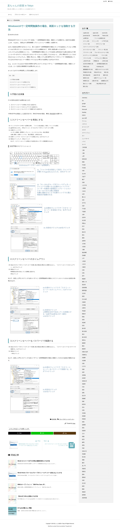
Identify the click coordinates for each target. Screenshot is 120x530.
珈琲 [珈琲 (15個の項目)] (105, 75)
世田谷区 (84, 159)
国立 (83, 235)
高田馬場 (84, 497)
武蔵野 (84, 357)
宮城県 (84, 255)
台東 (83, 214)
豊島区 (84, 477)
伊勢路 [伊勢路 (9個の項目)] (96, 61)
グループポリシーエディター (66, 419)
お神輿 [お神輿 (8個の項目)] (85, 38)
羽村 (83, 448)
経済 (83, 439)
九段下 (84, 176)
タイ (83, 135)
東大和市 (84, 337)
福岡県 (84, 424)
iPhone (84, 106)
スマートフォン (86, 132)
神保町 (84, 416)
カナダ (84, 129)
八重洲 (84, 188)
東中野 (84, 328)
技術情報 (17, 20)
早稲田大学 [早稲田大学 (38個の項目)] (87, 72)
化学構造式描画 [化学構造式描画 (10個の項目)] (102, 63)
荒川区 (84, 457)
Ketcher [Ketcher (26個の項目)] (96, 35)
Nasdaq (84, 112)
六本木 (84, 191)
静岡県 (84, 495)
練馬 (83, 442)
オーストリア (85, 127)
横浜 (83, 346)
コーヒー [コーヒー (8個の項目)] (86, 44)
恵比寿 (84, 284)
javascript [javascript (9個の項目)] (86, 35)
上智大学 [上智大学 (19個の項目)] (86, 61)
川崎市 (84, 267)
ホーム (10, 20)
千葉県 (84, 211)
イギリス (84, 124)
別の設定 (52, 113)
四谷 (83, 229)
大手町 (84, 243)
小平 (83, 258)
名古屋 (84, 220)
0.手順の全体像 (14, 79)
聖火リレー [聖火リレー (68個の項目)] (87, 83)
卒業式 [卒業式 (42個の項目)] (86, 66)
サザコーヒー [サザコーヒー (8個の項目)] (100, 44)
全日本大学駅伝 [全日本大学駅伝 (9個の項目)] (88, 63)
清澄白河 (84, 381)
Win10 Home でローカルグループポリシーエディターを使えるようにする (40, 472)
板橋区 (84, 343)
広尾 (83, 270)
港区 (83, 389)
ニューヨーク (85, 138)
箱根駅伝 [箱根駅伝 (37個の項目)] (104, 80)
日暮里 (84, 302)
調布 (83, 474)
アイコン (84, 121)
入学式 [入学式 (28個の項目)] (105, 61)
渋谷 (83, 386)
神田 (83, 422)
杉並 (83, 325)
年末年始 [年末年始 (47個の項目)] (100, 66)
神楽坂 (84, 419)
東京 (83, 334)
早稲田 (84, 311)
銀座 (83, 486)
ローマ (84, 144)
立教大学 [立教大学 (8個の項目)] (95, 80)
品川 (83, 226)
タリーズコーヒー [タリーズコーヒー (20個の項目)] (89, 49)
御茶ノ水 (84, 281)
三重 (83, 150)
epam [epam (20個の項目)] (95, 33)
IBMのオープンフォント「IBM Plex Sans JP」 (32, 484)
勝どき (84, 197)
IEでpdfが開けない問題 (25, 508)
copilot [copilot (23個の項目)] (86, 33)
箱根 (83, 436)
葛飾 (83, 459)
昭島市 (84, 313)
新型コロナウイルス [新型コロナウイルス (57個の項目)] (101, 69)
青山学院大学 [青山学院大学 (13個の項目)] (101, 83)
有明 (83, 319)
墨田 (83, 238)
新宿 (83, 296)
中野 (83, 170)
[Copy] (65, 433)
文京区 (84, 293)
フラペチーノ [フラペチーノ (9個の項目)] (87, 52)
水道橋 (84, 360)
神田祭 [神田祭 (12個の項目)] (86, 80)
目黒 (83, 410)
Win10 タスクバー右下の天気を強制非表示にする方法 (34, 461)
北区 (83, 200)
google (84, 103)
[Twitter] (19, 433)
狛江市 (84, 395)
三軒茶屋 (84, 147)
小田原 (84, 261)
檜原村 (84, 349)
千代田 (84, 208)
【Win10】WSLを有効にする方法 (28, 496)
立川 (83, 433)
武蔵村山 (84, 354)
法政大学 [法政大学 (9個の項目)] (97, 75)
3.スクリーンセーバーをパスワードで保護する (23, 87)
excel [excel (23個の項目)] (104, 33)
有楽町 (84, 322)
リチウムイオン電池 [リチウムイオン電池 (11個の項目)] (100, 58)
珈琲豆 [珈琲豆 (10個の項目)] (86, 78)
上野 (83, 156)
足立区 (84, 483)
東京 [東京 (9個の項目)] (106, 72)
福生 (83, 427)
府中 (83, 276)
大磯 (83, 249)
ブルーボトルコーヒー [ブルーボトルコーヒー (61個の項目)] (101, 52)
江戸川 (84, 366)
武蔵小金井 (85, 351)
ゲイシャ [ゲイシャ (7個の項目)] (95, 41)
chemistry (84, 97)
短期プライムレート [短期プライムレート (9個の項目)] (100, 78)
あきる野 (84, 118)
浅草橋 (84, 375)
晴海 (83, 316)
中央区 (84, 165)
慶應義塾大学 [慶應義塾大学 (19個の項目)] (88, 69)
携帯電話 (84, 290)
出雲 (83, 194)
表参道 (84, 468)
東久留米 (84, 331)
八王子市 (84, 185)
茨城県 (84, 454)
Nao (74, 423)
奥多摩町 (84, 252)
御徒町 (84, 278)
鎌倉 (83, 489)
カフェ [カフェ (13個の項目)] (86, 41)
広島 (83, 273)
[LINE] (42, 433)
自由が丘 (84, 451)
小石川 (84, 264)
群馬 (83, 445)
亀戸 (83, 179)
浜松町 (84, 378)
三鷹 (83, 153)
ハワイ (84, 141)
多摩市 (84, 240)
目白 (83, 407)
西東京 (84, 471)
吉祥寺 (84, 217)
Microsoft (84, 109)
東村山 (84, 340)
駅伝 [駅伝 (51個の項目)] (85, 86)
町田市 (84, 404)
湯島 (83, 392)
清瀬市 (84, 384)
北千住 (84, 203)
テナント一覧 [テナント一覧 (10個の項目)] (103, 49)
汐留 (83, 363)
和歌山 (84, 223)
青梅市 (84, 492)
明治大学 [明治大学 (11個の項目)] (97, 72)
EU (83, 100)
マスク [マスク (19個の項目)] (104, 55)
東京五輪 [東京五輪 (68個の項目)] (86, 75)
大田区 (84, 246)
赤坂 (83, 480)
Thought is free (68, 526)
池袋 (83, 369)
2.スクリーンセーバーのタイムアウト (20, 84)
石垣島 (84, 413)
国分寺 (84, 232)
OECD (83, 115)
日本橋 (84, 305)
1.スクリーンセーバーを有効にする (20, 82)
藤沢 (83, 462)
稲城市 (84, 430)
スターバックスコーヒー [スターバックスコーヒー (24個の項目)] (90, 46)
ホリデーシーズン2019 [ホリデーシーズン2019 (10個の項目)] (90, 55)
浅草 (83, 372)
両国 (83, 162)
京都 (83, 182)
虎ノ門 (84, 465)
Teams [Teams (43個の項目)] (105, 35)
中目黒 (84, 167)
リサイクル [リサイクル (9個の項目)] (87, 58)
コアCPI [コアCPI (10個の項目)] (105, 41)
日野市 (84, 308)
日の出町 (84, 299)
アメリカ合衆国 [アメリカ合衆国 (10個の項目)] (99, 38)
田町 (83, 401)
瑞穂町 (84, 398)
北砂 (83, 205)
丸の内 (84, 173)
